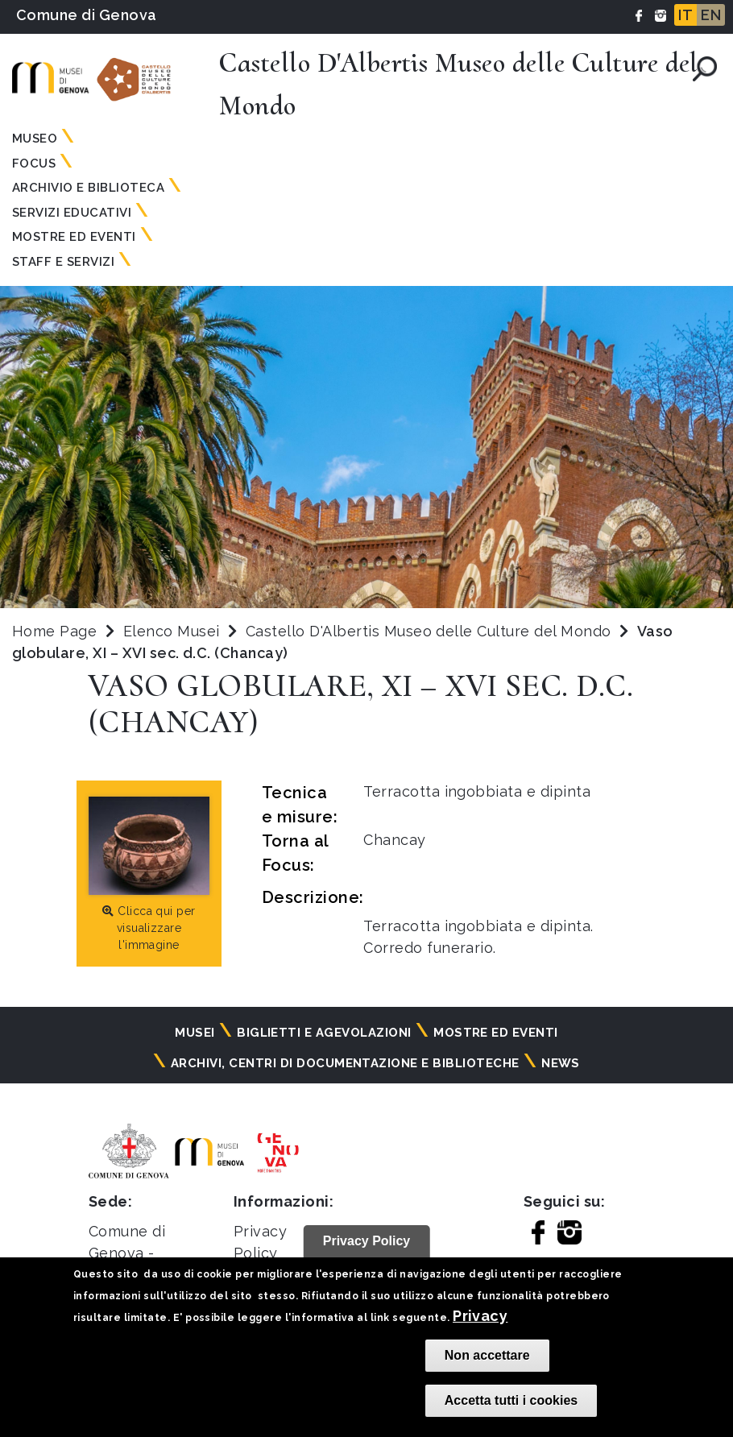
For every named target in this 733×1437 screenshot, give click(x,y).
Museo (34, 138)
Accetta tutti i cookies (511, 1400)
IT (685, 14)
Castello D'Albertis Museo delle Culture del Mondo (430, 631)
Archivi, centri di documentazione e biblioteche (345, 1063)
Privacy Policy (367, 1241)
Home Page (54, 631)
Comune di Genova (86, 14)
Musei (194, 1032)
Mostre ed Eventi (74, 237)
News (560, 1063)
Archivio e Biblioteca (88, 187)
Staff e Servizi (63, 262)
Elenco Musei (171, 631)
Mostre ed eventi (495, 1032)
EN (711, 14)
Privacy (480, 1315)
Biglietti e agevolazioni (324, 1032)
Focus (34, 163)
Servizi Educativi (71, 212)
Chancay (394, 839)
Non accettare (487, 1355)
